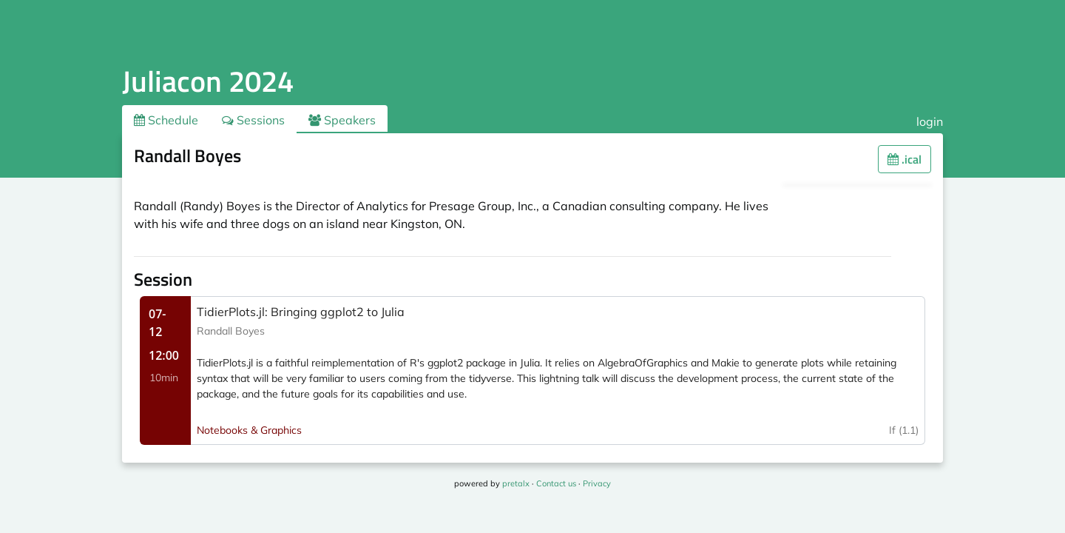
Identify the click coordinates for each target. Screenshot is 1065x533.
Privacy (597, 483)
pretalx (516, 483)
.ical (905, 159)
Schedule (166, 120)
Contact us (556, 483)
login (929, 121)
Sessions (253, 120)
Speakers (342, 120)
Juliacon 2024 (208, 81)
